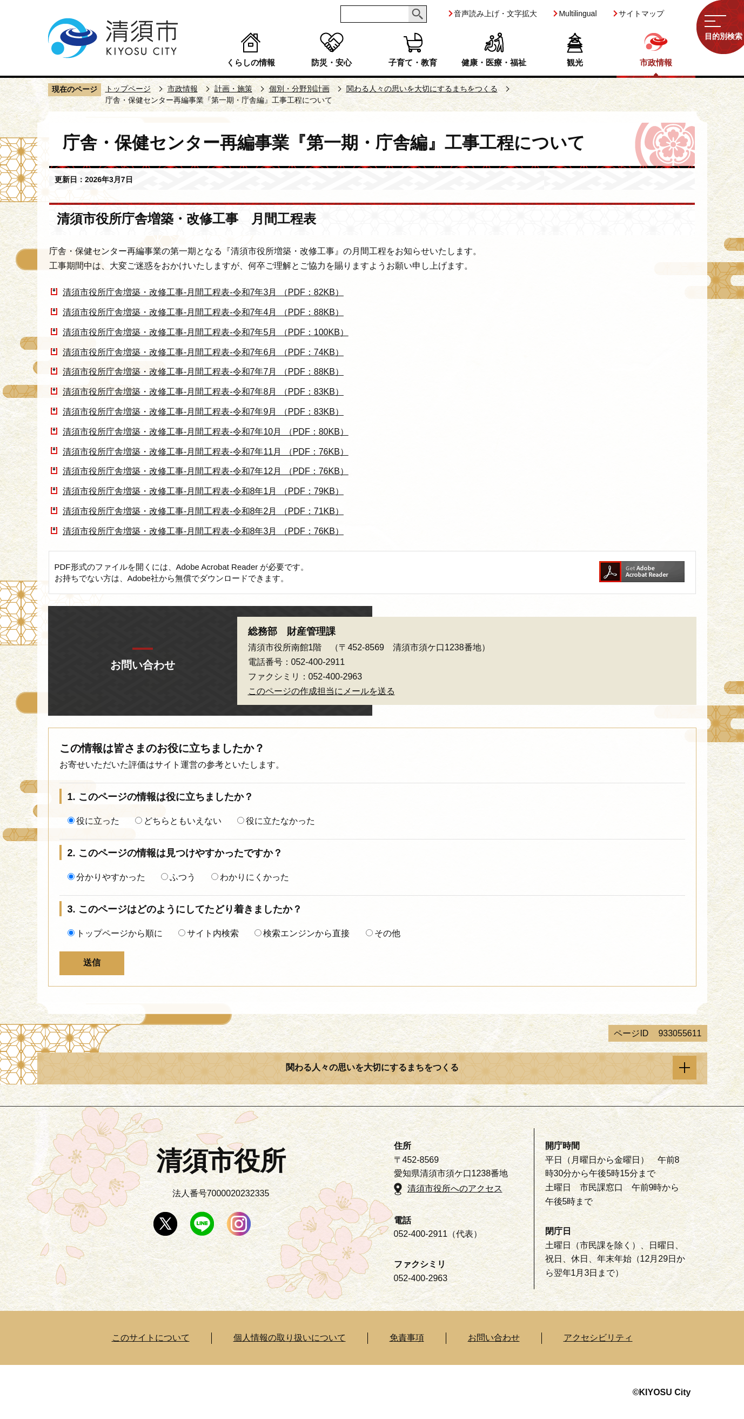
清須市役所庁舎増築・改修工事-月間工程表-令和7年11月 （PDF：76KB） (205, 451)
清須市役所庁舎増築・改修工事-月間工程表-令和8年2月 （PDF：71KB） (203, 511)
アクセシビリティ (598, 1337)
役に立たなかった (280, 820)
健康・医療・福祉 (493, 62)
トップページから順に (119, 933)
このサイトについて (151, 1337)
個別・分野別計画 (299, 88)
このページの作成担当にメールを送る (321, 691)
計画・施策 (233, 88)
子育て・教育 (412, 62)
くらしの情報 (250, 62)
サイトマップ (641, 13)
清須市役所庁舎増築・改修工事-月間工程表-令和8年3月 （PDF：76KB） (203, 531)
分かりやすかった (110, 877)
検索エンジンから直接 (306, 933)
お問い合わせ (494, 1337)
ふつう (183, 877)
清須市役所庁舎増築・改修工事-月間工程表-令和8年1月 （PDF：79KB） (203, 491)
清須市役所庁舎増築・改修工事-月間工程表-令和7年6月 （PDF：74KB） (203, 352)
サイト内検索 (213, 933)
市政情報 (656, 62)
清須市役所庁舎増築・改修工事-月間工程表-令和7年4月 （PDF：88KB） (203, 312)
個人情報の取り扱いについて (289, 1337)
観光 (575, 62)
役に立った (97, 820)
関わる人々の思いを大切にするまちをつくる (422, 88)
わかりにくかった (254, 877)
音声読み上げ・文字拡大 (495, 13)
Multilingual (577, 13)
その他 (387, 933)
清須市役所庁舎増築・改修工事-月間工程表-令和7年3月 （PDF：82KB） (203, 292)
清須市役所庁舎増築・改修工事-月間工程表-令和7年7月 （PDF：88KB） (203, 371)
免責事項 (407, 1337)
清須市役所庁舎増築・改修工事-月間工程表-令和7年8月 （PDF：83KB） (203, 391)
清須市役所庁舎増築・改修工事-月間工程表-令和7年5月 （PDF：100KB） (205, 332)
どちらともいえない (183, 820)
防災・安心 (331, 62)
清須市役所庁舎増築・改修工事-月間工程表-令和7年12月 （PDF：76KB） (205, 471)
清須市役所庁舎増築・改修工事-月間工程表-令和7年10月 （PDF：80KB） (205, 431)
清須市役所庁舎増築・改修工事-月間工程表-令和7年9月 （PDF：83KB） (203, 411)
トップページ (128, 88)
